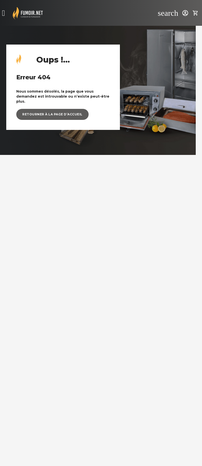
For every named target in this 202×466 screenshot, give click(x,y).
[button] (52, 114)
